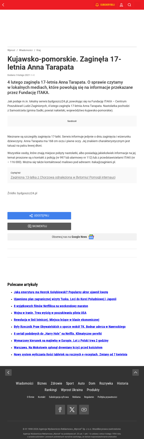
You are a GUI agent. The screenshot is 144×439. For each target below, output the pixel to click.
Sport (70, 374)
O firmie (30, 387)
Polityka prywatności (107, 387)
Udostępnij (41, 216)
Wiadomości (24, 374)
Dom (92, 374)
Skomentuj (108, 216)
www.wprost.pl (77, 430)
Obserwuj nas (66, 227)
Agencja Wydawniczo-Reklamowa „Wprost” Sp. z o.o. (65, 419)
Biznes (42, 374)
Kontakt (41, 387)
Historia (122, 374)
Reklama (76, 387)
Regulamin (89, 387)
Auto (81, 374)
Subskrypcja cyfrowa (59, 387)
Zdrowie (56, 374)
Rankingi (51, 380)
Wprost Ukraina (72, 380)
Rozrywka (106, 374)
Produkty (93, 380)
